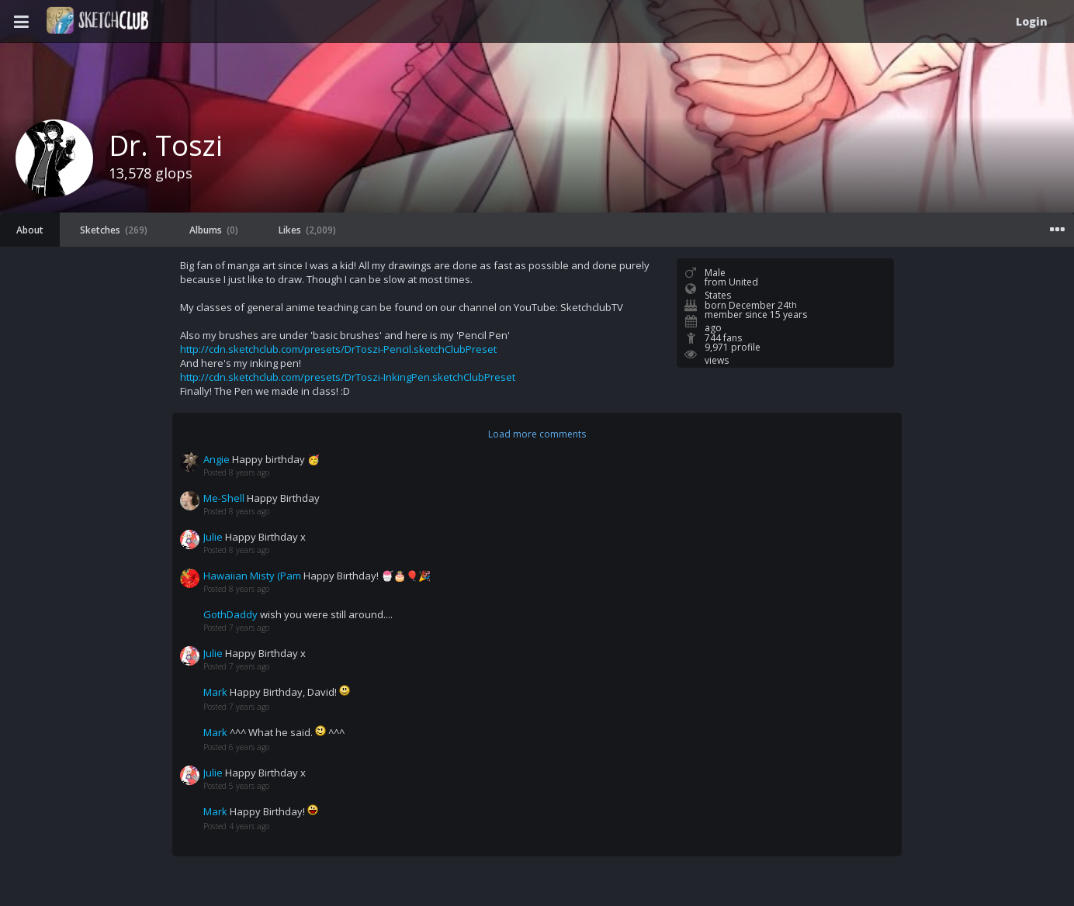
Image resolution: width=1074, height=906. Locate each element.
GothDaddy (230, 614)
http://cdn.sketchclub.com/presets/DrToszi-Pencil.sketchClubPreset (338, 349)
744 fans (723, 337)
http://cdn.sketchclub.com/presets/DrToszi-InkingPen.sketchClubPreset (347, 377)
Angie (216, 459)
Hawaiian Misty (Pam (252, 576)
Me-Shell (223, 498)
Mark (215, 692)
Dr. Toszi (166, 145)
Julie (213, 537)
